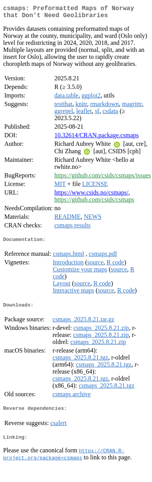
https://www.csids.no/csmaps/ (91, 195)
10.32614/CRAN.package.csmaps (96, 138)
